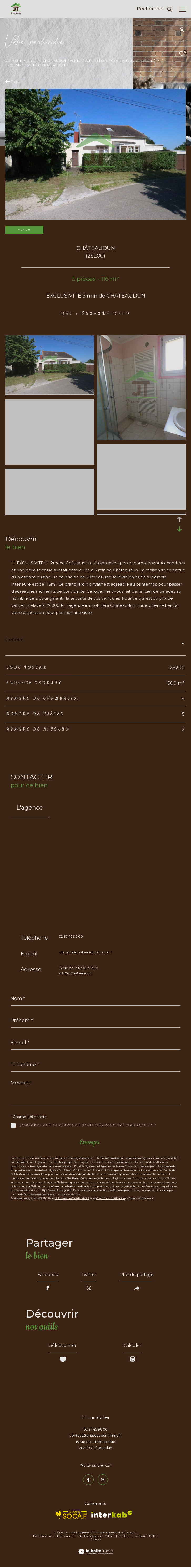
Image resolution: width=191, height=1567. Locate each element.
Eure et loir (96, 61)
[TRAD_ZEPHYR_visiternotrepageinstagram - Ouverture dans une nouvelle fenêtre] (103, 1479)
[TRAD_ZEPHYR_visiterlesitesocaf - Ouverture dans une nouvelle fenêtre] (71, 1515)
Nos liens (125, 1536)
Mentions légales (89, 1536)
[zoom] (49, 392)
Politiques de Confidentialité (72, 1198)
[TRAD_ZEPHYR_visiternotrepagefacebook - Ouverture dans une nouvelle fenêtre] (88, 1479)
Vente (75, 61)
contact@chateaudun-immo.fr (85, 952)
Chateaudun (122, 61)
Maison (145, 61)
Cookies (96, 1539)
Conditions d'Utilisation (110, 1198)
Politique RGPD (144, 1536)
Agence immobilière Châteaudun (35, 61)
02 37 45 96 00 (71, 936)
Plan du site (65, 1536)
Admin (110, 1536)
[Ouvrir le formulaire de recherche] (154, 9)
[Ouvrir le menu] (182, 9)
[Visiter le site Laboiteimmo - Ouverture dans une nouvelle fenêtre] (95, 1548)
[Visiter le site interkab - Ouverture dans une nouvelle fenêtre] (111, 1514)
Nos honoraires (43, 1536)
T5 (157, 61)
